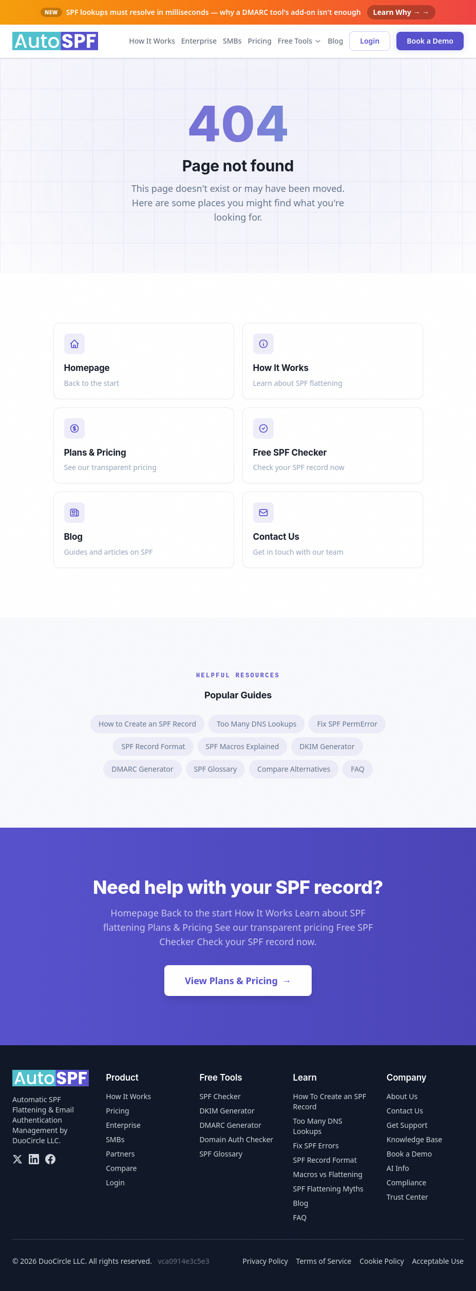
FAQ (358, 769)
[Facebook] (50, 1159)
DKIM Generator (326, 746)
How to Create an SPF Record (147, 724)
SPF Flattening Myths (328, 1189)
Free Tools (299, 41)
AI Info (398, 1168)
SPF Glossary (215, 769)
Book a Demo (430, 41)
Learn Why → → (401, 12)
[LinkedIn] (34, 1159)
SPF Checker (219, 1096)
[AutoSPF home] (55, 41)
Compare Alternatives (293, 769)
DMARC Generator (142, 769)
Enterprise (199, 41)
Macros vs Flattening (328, 1174)
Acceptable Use (438, 1261)
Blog (335, 41)
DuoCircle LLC (35, 1140)
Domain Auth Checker (236, 1139)
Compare (121, 1168)
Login (369, 41)
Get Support (407, 1125)
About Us (402, 1096)
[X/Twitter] (17, 1159)
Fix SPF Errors (316, 1145)
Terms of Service (324, 1261)
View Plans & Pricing (238, 980)
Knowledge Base (414, 1139)
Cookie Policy (381, 1261)
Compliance (406, 1182)
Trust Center (407, 1197)
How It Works (152, 41)
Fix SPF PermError (347, 724)
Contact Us (405, 1111)
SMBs (232, 41)
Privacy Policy (265, 1261)
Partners (120, 1154)
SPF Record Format (153, 746)
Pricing (259, 41)
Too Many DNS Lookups (256, 724)
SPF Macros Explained (242, 746)
